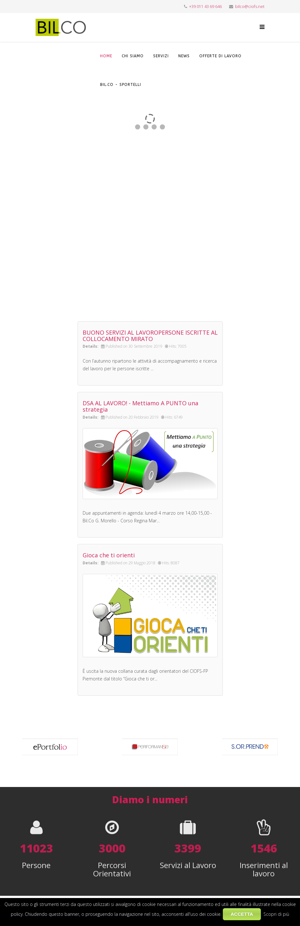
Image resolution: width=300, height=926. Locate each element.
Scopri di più (276, 914)
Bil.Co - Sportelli (120, 84)
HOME (106, 56)
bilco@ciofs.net (249, 6)
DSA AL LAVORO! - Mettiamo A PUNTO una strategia (140, 406)
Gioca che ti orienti (109, 555)
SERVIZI (161, 56)
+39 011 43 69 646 (205, 6)
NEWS (184, 56)
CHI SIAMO (133, 56)
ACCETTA (242, 914)
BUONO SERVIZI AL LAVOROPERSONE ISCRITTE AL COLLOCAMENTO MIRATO (150, 336)
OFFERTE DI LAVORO (220, 56)
